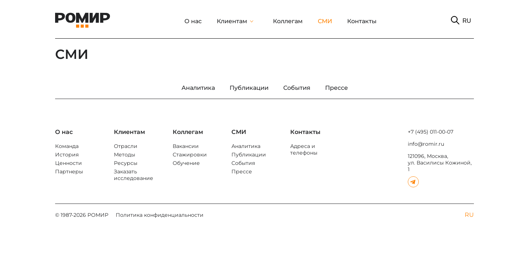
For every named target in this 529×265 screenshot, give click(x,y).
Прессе (241, 171)
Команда (67, 146)
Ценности (68, 163)
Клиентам (232, 21)
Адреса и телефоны (303, 149)
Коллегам (288, 21)
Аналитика (245, 146)
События (243, 163)
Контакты (362, 21)
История (67, 154)
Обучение (186, 163)
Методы (124, 154)
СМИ (325, 21)
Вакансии (186, 146)
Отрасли (125, 146)
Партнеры (69, 171)
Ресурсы (125, 163)
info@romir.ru (426, 144)
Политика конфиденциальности (160, 215)
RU (467, 21)
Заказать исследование (133, 174)
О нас (193, 21)
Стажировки (190, 154)
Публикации (248, 154)
